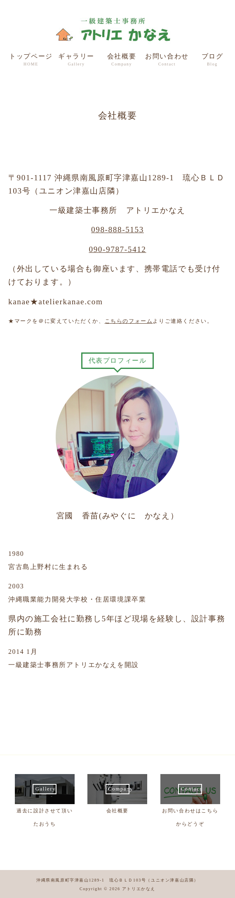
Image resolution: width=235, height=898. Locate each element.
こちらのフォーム (129, 321)
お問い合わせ (167, 60)
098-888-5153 (117, 229)
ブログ (212, 60)
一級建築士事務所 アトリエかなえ (117, 29)
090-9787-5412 (117, 249)
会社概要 (121, 60)
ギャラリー (76, 60)
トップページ (31, 60)
